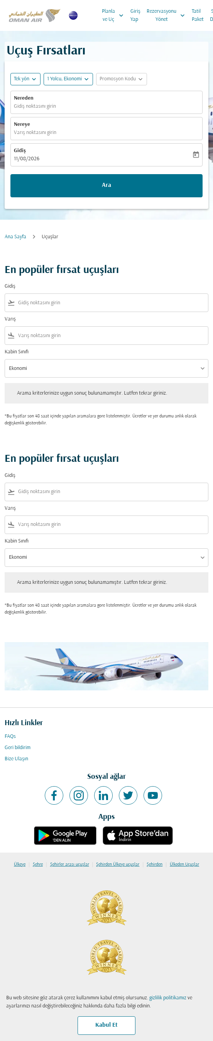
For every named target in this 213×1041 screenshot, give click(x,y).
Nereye (22, 124)
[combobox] (111, 303)
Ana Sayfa (15, 237)
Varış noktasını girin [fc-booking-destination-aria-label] (35, 133)
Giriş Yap (135, 15)
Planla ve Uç (114, 15)
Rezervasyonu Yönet (168, 15)
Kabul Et (106, 1025)
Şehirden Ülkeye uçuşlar (117, 864)
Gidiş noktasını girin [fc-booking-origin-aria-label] (35, 106)
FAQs (10, 736)
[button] (68, 79)
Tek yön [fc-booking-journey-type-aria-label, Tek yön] (21, 79)
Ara (106, 185)
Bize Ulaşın (16, 759)
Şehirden (154, 864)
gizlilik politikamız (167, 998)
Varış (10, 319)
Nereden (24, 98)
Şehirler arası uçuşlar (69, 864)
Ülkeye (19, 864)
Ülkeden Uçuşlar (184, 864)
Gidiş (20, 151)
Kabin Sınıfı (17, 352)
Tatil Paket (198, 15)
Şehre (38, 864)
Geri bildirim (17, 748)
